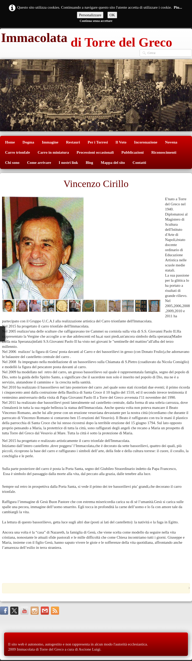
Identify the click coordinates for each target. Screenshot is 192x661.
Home (10, 142)
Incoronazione (145, 142)
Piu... (178, 7)
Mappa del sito (113, 163)
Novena (171, 142)
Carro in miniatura (53, 152)
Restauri (73, 142)
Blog (89, 163)
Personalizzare (90, 15)
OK (112, 15)
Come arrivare (39, 163)
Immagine (50, 142)
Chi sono (12, 163)
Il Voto (121, 142)
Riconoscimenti (163, 152)
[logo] (86, 39)
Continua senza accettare (96, 21)
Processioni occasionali (95, 152)
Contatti (139, 163)
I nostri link (68, 163)
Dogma (28, 142)
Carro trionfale (17, 152)
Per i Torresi (98, 142)
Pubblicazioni (132, 152)
